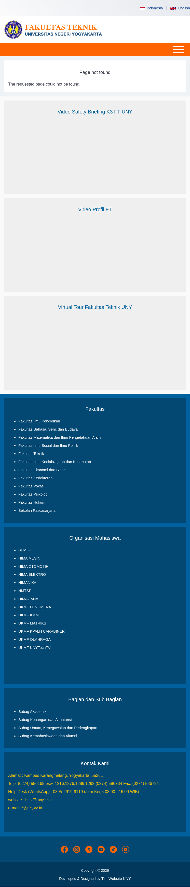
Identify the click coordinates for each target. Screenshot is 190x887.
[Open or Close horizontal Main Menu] (95, 49)
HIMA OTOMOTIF (33, 566)
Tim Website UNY (116, 879)
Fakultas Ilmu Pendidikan (39, 421)
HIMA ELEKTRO (32, 574)
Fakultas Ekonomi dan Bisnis (42, 470)
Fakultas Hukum (31, 502)
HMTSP (24, 591)
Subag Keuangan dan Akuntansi (45, 720)
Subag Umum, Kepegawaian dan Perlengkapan (57, 728)
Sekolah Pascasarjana (37, 510)
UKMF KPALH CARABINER (41, 631)
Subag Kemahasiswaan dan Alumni (47, 736)
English (180, 8)
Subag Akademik (32, 712)
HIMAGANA (28, 599)
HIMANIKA (27, 583)
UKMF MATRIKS (32, 623)
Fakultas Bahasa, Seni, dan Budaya (48, 429)
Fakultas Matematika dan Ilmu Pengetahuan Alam (59, 437)
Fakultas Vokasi (31, 486)
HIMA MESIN (29, 558)
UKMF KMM (28, 615)
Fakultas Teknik (31, 454)
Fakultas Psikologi (33, 494)
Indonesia (151, 8)
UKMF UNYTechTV (34, 648)
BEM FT (25, 550)
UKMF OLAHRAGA (34, 639)
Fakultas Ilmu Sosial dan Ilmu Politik (48, 446)
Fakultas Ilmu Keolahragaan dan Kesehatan (54, 462)
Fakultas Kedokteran (35, 478)
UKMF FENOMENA (34, 607)
